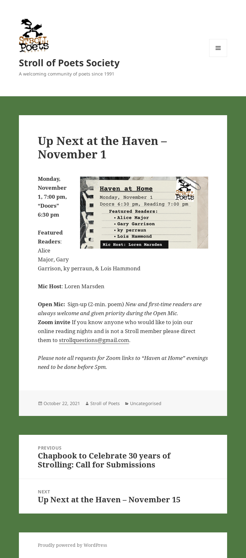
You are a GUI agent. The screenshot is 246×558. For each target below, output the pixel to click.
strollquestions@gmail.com (94, 340)
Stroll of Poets (105, 403)
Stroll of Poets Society (69, 62)
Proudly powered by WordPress (72, 545)
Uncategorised (145, 403)
